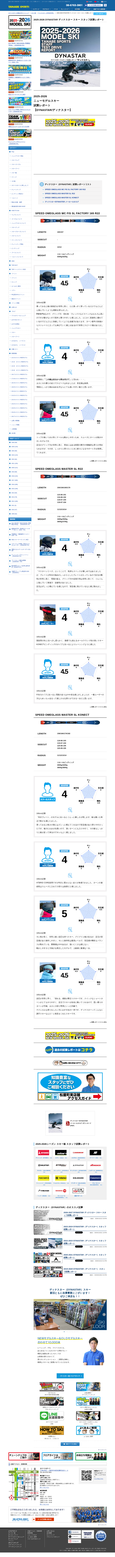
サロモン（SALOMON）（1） (44, 1168)
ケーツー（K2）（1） (95, 1154)
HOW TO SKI (15, 210)
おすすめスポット (17, 320)
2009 (14, 514)
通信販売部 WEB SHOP (18, 206)
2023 (15, 455)
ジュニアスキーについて (19, 223)
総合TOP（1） (78, 1194)
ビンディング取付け (17, 194)
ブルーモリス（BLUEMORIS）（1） (95, 1181)
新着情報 (14, 353)
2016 (15, 484)
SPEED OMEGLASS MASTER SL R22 (60, 193)
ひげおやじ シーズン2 (18, 345)
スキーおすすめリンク (34, 1541)
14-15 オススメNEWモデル (20, 366)
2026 (14, 442)
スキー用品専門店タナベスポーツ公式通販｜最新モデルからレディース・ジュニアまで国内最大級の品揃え (87, 9)
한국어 (105, 1)
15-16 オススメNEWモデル (20, 370)
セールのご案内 (16, 286)
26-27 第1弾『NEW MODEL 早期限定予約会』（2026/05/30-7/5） (19, 44)
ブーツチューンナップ (14, 1549)
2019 (14, 472)
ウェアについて (16, 215)
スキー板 (14, 173)
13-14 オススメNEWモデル (20, 362)
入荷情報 (14, 429)
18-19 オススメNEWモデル (19, 383)
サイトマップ (50, 1538)
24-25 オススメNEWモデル (19, 408)
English (90, 1)
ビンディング (15, 248)
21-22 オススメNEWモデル (19, 395)
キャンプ (14, 282)
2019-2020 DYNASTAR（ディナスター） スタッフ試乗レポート (84, 1273)
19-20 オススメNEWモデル (19, 387)
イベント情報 (15, 303)
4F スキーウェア (13, 1541)
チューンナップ (16, 189)
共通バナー (15, 349)
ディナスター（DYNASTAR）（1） (78, 1168)
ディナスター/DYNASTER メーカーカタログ (62, 202)
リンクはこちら (98, 1481)
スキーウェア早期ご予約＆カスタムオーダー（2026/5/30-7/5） (19, 110)
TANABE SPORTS (18, 6)
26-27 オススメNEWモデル (19, 416)
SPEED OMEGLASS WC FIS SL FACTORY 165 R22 (65, 189)
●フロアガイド (12, 1534)
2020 (15, 467)
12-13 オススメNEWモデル (19, 357)
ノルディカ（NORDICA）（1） (95, 1168)
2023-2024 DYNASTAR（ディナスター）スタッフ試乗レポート (85, 1230)
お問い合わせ (93, 5)
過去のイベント (16, 299)
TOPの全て (15, 265)
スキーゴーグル (16, 164)
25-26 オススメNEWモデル (19, 412)
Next (104, 1317)
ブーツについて (16, 252)
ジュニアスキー (16, 328)
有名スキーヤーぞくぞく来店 (16, 94)
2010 (14, 509)
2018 (15, 476)
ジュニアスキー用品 (17, 156)
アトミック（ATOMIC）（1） (44, 1155)
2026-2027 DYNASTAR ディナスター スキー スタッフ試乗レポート (85, 1216)
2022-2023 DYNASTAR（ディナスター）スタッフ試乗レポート (85, 1244)
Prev (36, 1317)
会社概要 (49, 1536)
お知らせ (14, 307)
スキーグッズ (15, 227)
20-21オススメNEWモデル (19, 391)
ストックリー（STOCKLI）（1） (61, 1168)
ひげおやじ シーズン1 (18, 341)
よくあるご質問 (32, 1540)
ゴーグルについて (17, 219)
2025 (15, 446)
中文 (98, 1)
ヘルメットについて (17, 257)
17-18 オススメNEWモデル (19, 378)
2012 (15, 501)
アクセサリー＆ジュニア (19, 315)
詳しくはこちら (44, 1490)
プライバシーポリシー (53, 1540)
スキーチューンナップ (14, 1547)
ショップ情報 (15, 425)
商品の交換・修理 (17, 202)
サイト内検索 (105, 5)
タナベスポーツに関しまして (20, 185)
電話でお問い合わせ (73, 5)
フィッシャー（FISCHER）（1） (44, 1181)
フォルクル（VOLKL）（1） (61, 1181)
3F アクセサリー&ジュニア (16, 1540)
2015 (15, 488)
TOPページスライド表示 (19, 269)
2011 (14, 505)
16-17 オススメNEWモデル (19, 374)
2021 (15, 463)
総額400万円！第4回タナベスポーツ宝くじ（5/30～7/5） (19, 61)
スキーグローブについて (19, 231)
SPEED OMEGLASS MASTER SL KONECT (62, 198)
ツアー (13, 290)
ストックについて (17, 240)
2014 (14, 493)
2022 (14, 459)
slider (13, 261)
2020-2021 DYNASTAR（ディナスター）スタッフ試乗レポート (85, 1259)
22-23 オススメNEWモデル (19, 399)
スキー (13, 332)
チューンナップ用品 (17, 244)
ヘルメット (15, 198)
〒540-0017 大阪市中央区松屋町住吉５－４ (54, 1473)
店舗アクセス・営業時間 (99, 9)
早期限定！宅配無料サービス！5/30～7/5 (19, 78)
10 (77, 1334)
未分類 (13, 433)
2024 (14, 451)
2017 (15, 480)
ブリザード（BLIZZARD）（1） (78, 1181)
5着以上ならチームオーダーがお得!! (18, 126)
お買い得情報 (15, 420)
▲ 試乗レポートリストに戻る (98, 461)
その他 (13, 181)
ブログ (13, 311)
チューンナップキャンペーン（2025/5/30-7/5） (16, 142)
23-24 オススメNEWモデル (19, 404)
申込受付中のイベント (18, 294)
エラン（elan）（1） (61, 1154)
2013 (14, 497)
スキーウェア (15, 160)
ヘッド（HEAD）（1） (44, 1194)
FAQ (13, 152)
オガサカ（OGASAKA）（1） (78, 1155)
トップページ (36, 9)
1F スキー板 (12, 1536)
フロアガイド (46, 9)
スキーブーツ (15, 168)
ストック (14, 177)
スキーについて (16, 236)
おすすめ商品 (15, 324)
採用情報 (77, 9)
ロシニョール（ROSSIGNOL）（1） (61, 1195)
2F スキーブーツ (13, 1538)
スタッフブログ (32, 1538)
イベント (55, 9)
